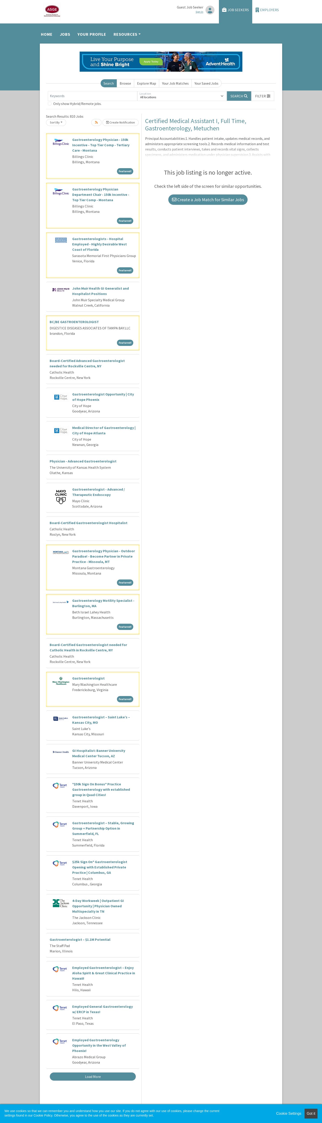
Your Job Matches (175, 83)
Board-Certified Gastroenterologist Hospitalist (88, 523)
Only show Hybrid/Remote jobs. (77, 103)
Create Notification (120, 122)
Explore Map (146, 83)
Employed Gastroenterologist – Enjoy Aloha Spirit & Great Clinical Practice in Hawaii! (103, 973)
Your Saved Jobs (206, 83)
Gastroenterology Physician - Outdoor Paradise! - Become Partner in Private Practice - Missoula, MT (103, 556)
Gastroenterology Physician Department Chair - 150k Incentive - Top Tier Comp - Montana (100, 194)
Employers (267, 10)
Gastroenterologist (88, 678)
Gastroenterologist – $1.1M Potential (80, 939)
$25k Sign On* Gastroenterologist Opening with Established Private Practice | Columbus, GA (99, 867)
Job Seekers (235, 10)
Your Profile (92, 34)
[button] (262, 96)
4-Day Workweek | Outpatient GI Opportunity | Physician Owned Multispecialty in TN (98, 906)
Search (109, 83)
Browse (125, 83)
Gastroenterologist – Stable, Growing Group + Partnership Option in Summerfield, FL (103, 828)
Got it (311, 1113)
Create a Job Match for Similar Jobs (208, 199)
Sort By (55, 122)
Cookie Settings (288, 1113)
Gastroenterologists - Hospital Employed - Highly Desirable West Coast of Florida (99, 244)
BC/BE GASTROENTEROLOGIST (74, 322)
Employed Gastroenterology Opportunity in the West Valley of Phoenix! (99, 1045)
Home (47, 34)
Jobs (65, 34)
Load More (93, 1076)
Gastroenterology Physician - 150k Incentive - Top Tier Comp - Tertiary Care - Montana (100, 145)
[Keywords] (92, 96)
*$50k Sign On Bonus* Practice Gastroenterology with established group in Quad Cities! (101, 789)
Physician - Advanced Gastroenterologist (83, 461)
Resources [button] (125, 34)
